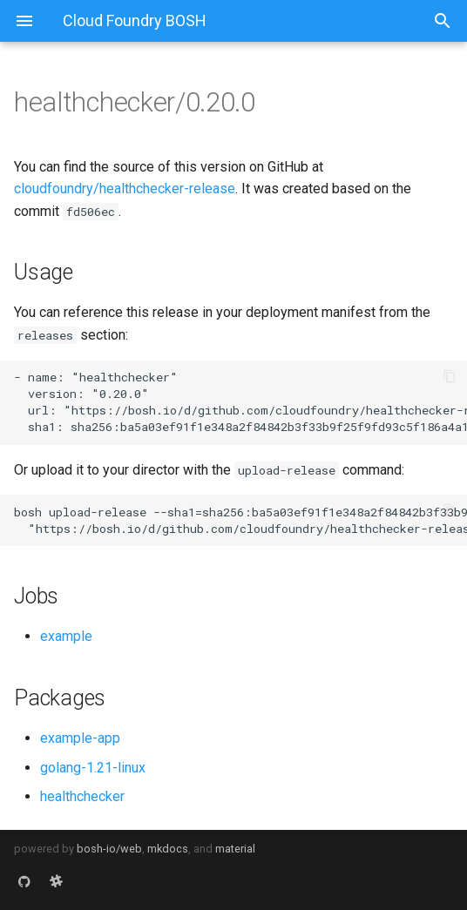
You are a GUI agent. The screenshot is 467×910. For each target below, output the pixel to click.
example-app (80, 738)
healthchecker (82, 796)
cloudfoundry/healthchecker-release (124, 188)
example (66, 636)
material (235, 848)
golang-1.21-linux (93, 767)
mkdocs (167, 848)
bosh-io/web (109, 848)
